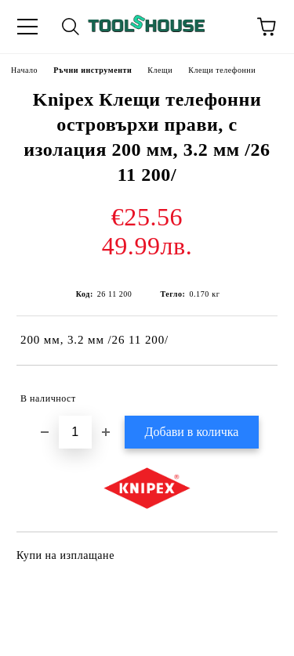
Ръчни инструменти (92, 70)
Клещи (159, 70)
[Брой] (75, 432)
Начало (24, 70)
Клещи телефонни (222, 70)
